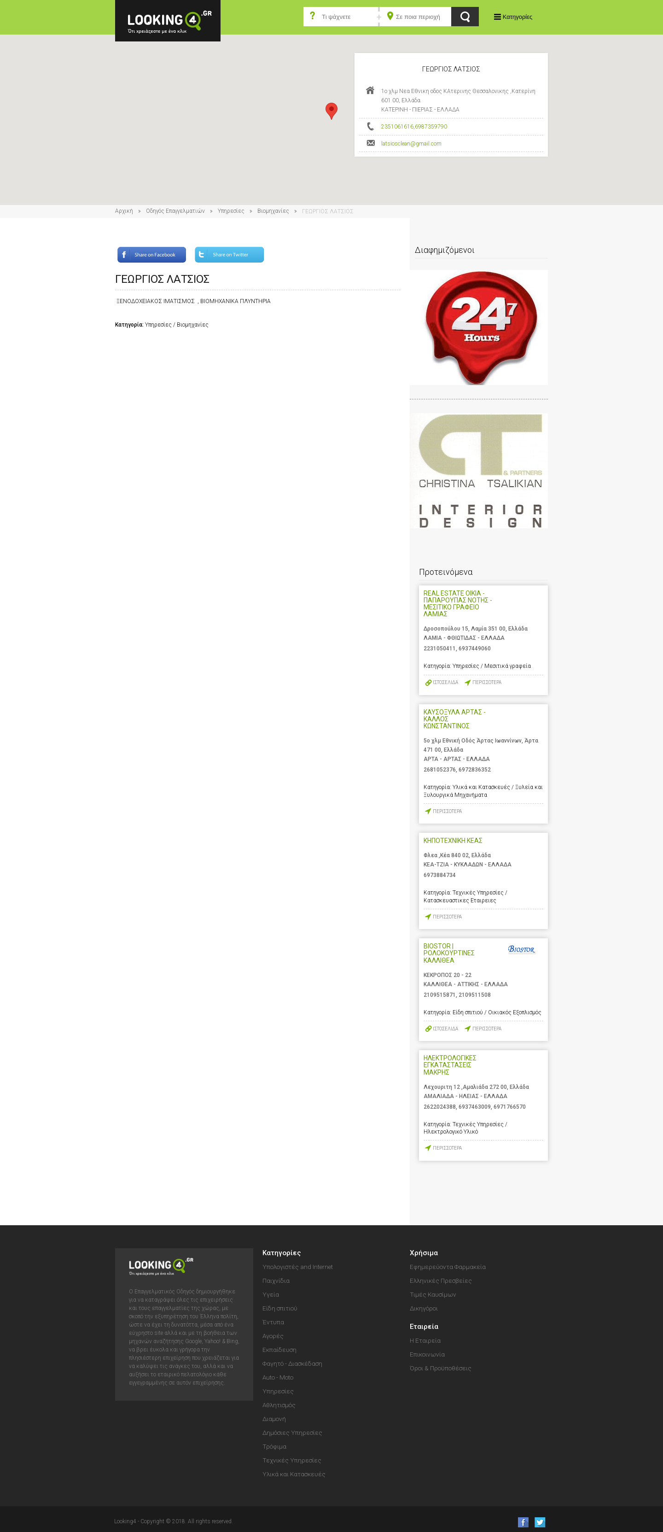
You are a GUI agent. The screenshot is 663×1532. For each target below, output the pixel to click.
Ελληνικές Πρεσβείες (441, 1280)
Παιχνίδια (276, 1280)
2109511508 (475, 995)
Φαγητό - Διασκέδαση (292, 1363)
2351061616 (397, 126)
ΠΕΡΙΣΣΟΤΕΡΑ (486, 682)
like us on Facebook (520, 1522)
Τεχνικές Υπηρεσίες (291, 1460)
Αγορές (273, 1335)
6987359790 (431, 126)
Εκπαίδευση (279, 1349)
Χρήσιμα (424, 1253)
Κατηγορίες (517, 16)
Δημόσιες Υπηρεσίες (292, 1432)
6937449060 (475, 648)
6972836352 (475, 769)
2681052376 (440, 769)
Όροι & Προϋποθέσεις (440, 1368)
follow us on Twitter (539, 1522)
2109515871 (440, 995)
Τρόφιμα (274, 1446)
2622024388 (440, 1107)
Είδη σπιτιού (279, 1308)
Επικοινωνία (427, 1354)
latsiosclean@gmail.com (411, 143)
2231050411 (440, 648)
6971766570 (510, 1107)
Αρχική (124, 211)
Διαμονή (274, 1418)
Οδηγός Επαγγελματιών (175, 211)
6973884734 (440, 875)
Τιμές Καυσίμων (433, 1294)
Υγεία (270, 1294)
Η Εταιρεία (425, 1340)
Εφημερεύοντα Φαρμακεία (448, 1266)
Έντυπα (273, 1322)
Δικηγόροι (424, 1308)
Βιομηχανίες (273, 211)
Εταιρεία (424, 1326)
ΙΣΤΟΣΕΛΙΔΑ (445, 682)
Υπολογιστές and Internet (297, 1266)
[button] (331, 111)
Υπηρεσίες (231, 211)
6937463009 (475, 1107)
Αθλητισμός (279, 1405)
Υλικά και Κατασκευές (294, 1474)
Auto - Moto (277, 1377)
